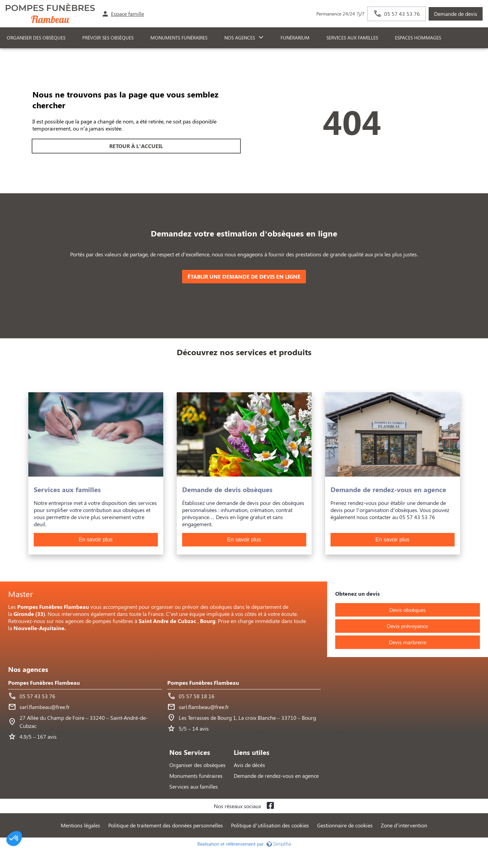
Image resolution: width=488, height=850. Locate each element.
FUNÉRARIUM (295, 37)
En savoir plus (96, 539)
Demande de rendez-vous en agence (276, 775)
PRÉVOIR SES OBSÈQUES (108, 37)
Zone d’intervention (404, 825)
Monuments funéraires (178, 37)
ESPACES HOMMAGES (418, 37)
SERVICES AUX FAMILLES (352, 37)
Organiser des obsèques (197, 764)
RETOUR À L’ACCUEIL (136, 145)
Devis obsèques (407, 609)
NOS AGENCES (239, 37)
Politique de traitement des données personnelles (165, 825)
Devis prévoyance (407, 625)
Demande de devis (455, 13)
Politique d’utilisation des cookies (270, 825)
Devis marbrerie (407, 642)
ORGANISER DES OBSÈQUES (36, 37)
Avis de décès (249, 764)
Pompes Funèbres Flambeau (44, 682)
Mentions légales (80, 825)
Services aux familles (193, 786)
